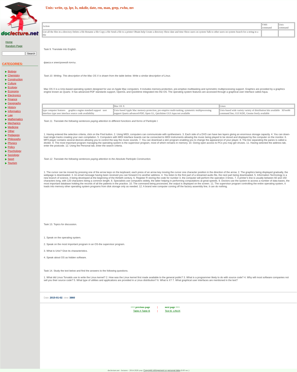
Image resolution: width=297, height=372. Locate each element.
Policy (11, 147)
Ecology (12, 87)
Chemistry (14, 75)
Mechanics (14, 123)
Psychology (14, 151)
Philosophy (14, 139)
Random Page (14, 46)
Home (9, 42)
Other (11, 131)
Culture (12, 83)
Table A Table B (141, 310)
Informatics (14, 111)
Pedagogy (14, 135)
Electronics (14, 95)
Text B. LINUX (173, 310)
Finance (12, 99)
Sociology (13, 155)
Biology (12, 71)
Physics (12, 143)
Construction (15, 79)
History (12, 107)
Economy (13, 91)
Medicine (13, 127)
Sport (11, 159)
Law (10, 115)
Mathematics (15, 119)
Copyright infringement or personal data (161, 370)
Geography (14, 103)
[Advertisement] (168, 203)
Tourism (12, 162)
